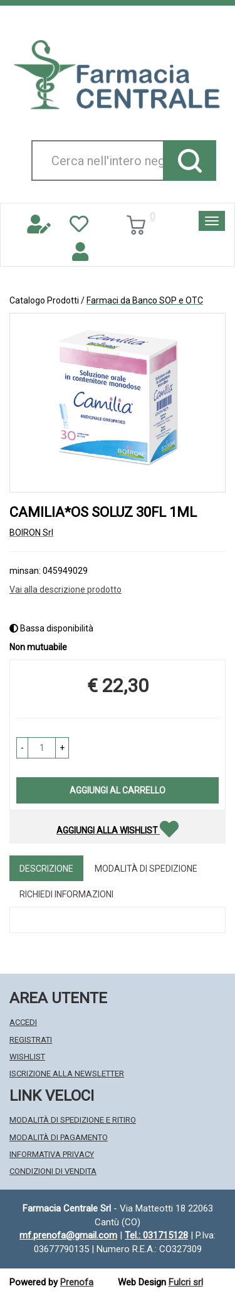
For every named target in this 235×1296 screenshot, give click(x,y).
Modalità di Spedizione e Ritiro (72, 1120)
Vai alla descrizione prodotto (65, 589)
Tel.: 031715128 (156, 1235)
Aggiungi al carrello (117, 790)
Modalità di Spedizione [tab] (146, 869)
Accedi (23, 1022)
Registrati (30, 1039)
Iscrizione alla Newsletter (66, 1073)
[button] (22, 747)
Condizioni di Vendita (53, 1171)
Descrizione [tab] (46, 869)
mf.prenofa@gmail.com (68, 1235)
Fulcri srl (186, 1282)
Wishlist (27, 1056)
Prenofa (76, 1282)
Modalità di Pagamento (58, 1137)
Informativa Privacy (51, 1154)
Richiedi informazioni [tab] (66, 894)
